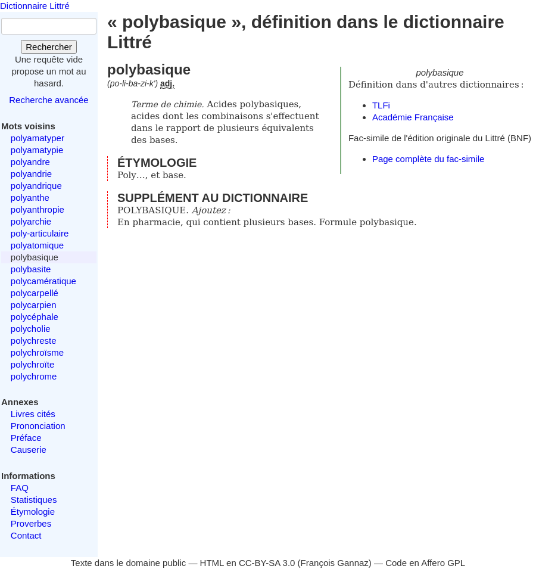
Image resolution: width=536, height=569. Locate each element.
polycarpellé (34, 293)
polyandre (30, 162)
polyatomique (37, 245)
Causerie (28, 449)
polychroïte (32, 364)
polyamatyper (37, 138)
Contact (26, 535)
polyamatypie (37, 150)
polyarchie (31, 221)
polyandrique (36, 186)
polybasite (31, 269)
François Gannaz (335, 563)
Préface (26, 438)
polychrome (34, 376)
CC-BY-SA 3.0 (267, 563)
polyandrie (31, 174)
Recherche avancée (48, 100)
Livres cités (33, 414)
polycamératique (43, 281)
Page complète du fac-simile (428, 159)
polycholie (31, 329)
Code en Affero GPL (425, 563)
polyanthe (30, 197)
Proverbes (31, 523)
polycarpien (34, 305)
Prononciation (38, 426)
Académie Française (413, 117)
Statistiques (34, 500)
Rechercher (49, 47)
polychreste (34, 340)
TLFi (381, 105)
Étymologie (33, 511)
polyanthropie (37, 209)
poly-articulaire (40, 233)
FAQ (20, 488)
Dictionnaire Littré (35, 6)
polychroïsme (37, 352)
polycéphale (34, 317)
